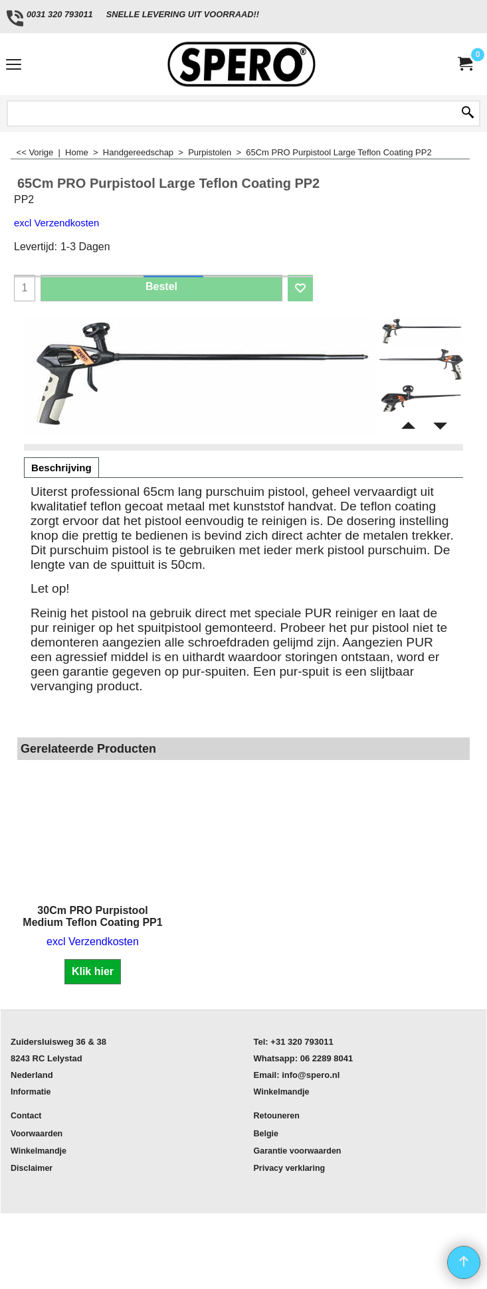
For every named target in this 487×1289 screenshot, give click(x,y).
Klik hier (93, 971)
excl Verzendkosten (56, 223)
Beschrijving (61, 467)
